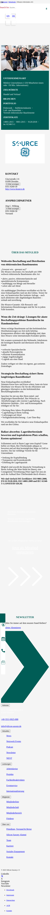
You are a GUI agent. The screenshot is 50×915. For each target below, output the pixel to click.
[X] (2, 876)
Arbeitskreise (12, 769)
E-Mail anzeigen (12, 184)
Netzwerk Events (13, 741)
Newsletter (11, 752)
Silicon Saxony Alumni (16, 835)
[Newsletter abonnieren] (3, 662)
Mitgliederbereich (14, 813)
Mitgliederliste (12, 802)
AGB (8, 905)
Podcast (9, 747)
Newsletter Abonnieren (11, 627)
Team (8, 840)
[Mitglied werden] (3, 625)
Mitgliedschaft (12, 807)
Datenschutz (10, 900)
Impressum (10, 895)
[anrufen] (3, 651)
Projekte (9, 774)
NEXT (9, 758)
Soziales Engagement (15, 851)
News (8, 736)
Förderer (10, 818)
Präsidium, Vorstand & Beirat (19, 829)
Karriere (9, 846)
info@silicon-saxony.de (11, 726)
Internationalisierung (15, 791)
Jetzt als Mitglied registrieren (25, 550)
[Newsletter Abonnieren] (25, 667)
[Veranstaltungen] (3, 639)
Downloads (10, 890)
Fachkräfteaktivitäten (15, 780)
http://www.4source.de (15, 189)
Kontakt (9, 857)
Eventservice (11, 785)
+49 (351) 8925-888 (9, 719)
